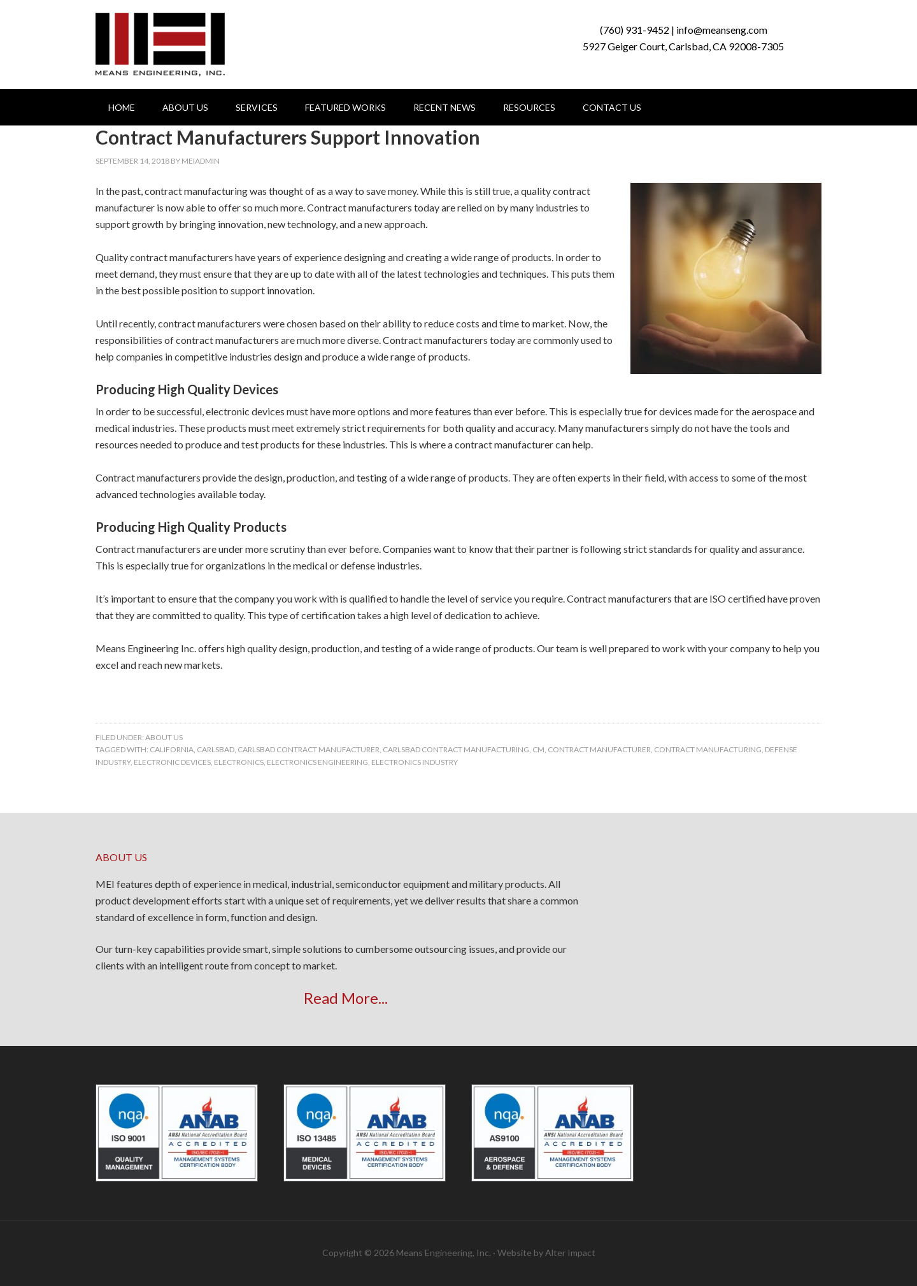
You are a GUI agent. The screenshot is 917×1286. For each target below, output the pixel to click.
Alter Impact (570, 1252)
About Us (164, 737)
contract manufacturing (708, 749)
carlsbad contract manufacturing (456, 749)
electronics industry (414, 762)
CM (538, 749)
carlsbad (215, 749)
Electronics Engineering (317, 762)
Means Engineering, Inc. (160, 44)
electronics (239, 762)
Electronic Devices (172, 762)
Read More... (346, 998)
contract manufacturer (599, 749)
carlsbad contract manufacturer (309, 749)
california (172, 749)
